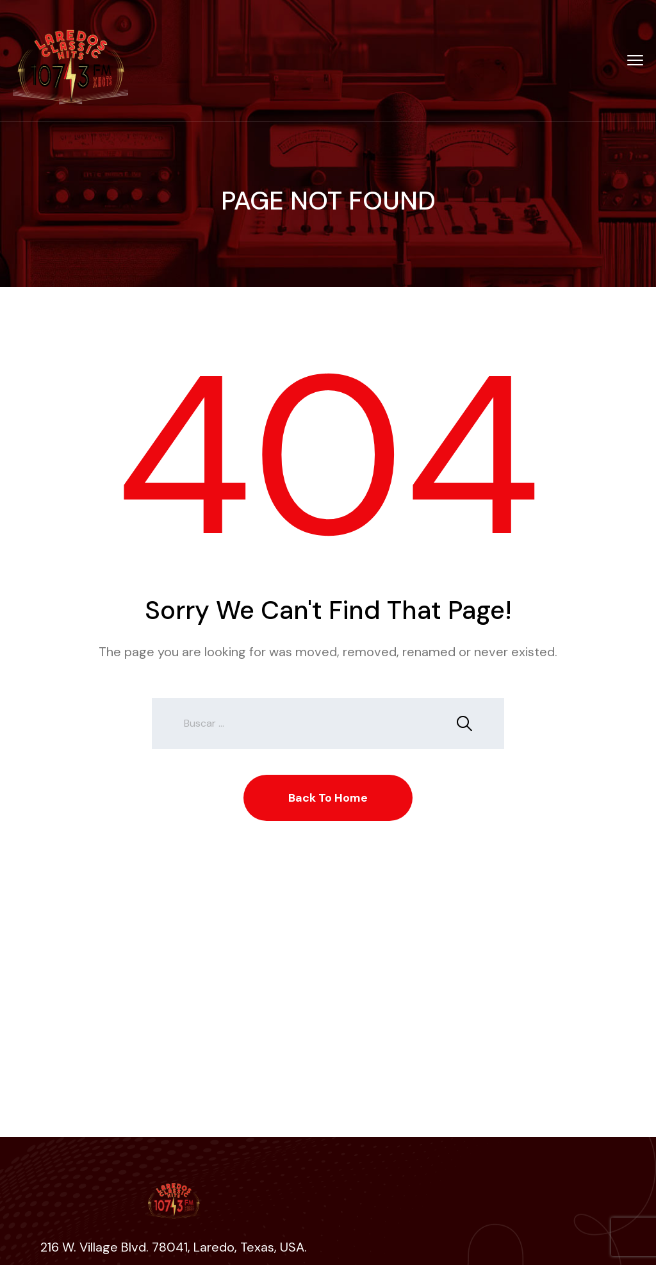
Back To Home (328, 798)
